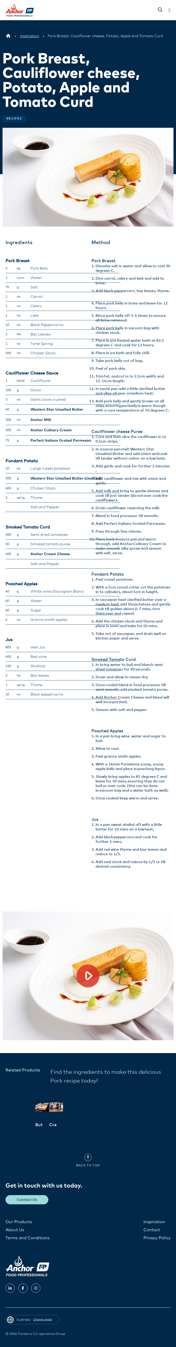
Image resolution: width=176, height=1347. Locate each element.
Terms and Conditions (28, 1238)
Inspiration (154, 1222)
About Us (15, 1230)
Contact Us (27, 1200)
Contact (151, 1230)
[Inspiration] (29, 36)
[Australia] (8, 36)
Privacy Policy (156, 1238)
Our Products (19, 1222)
